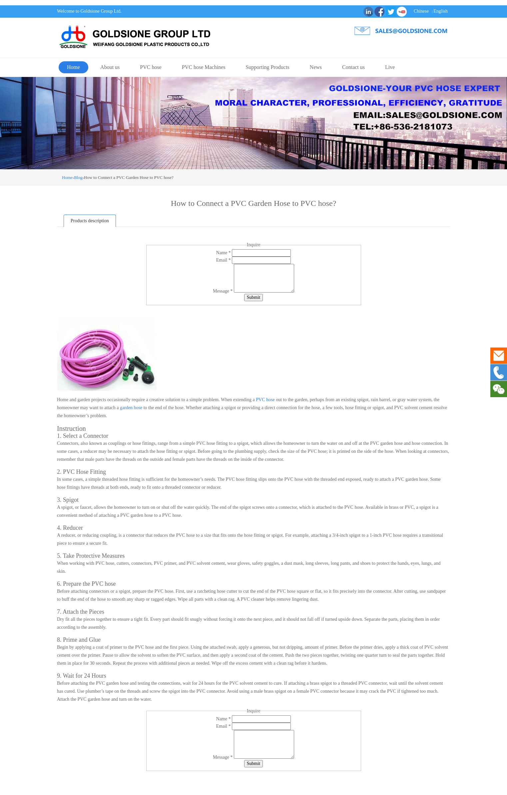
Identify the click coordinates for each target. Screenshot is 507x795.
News (316, 67)
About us (110, 67)
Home (73, 67)
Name (224, 252)
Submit (253, 297)
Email (224, 260)
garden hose (131, 407)
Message (223, 291)
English (440, 11)
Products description (90, 220)
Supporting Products (267, 67)
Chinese (421, 11)
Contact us (353, 67)
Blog (78, 177)
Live (390, 67)
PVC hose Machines (204, 67)
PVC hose (150, 67)
